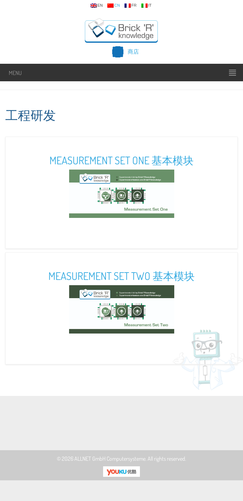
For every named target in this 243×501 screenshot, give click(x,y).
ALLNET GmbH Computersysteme (110, 458)
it (146, 6)
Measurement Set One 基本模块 (121, 160)
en (96, 6)
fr (130, 6)
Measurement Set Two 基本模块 (121, 275)
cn (113, 6)
